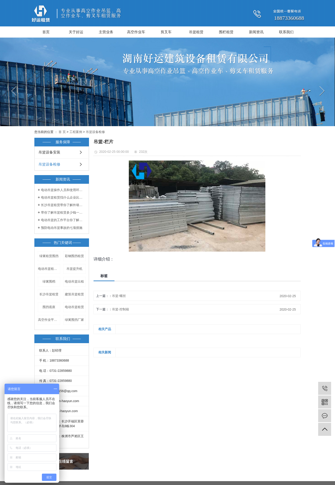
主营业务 (106, 32)
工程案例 (75, 132)
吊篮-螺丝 (119, 296)
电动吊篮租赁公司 (49, 269)
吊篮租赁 (196, 32)
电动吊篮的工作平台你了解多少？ (63, 220)
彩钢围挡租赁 (74, 256)
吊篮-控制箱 (120, 309)
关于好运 (76, 32)
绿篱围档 (49, 281)
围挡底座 (49, 307)
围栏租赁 (226, 32)
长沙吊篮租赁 (48, 294)
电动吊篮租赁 (74, 307)
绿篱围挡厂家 (74, 320)
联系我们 (286, 32)
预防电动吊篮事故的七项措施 (61, 228)
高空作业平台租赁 (49, 320)
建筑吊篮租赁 (74, 294)
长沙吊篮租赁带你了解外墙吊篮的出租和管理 (63, 205)
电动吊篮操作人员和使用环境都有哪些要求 (63, 190)
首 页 (62, 132)
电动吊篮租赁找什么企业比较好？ (63, 197)
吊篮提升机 (74, 269)
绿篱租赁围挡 (48, 256)
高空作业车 (136, 32)
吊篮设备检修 (95, 132)
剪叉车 (166, 32)
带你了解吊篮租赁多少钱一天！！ (63, 212)
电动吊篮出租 (74, 281)
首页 (46, 32)
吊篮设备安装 (49, 152)
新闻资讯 (256, 32)
